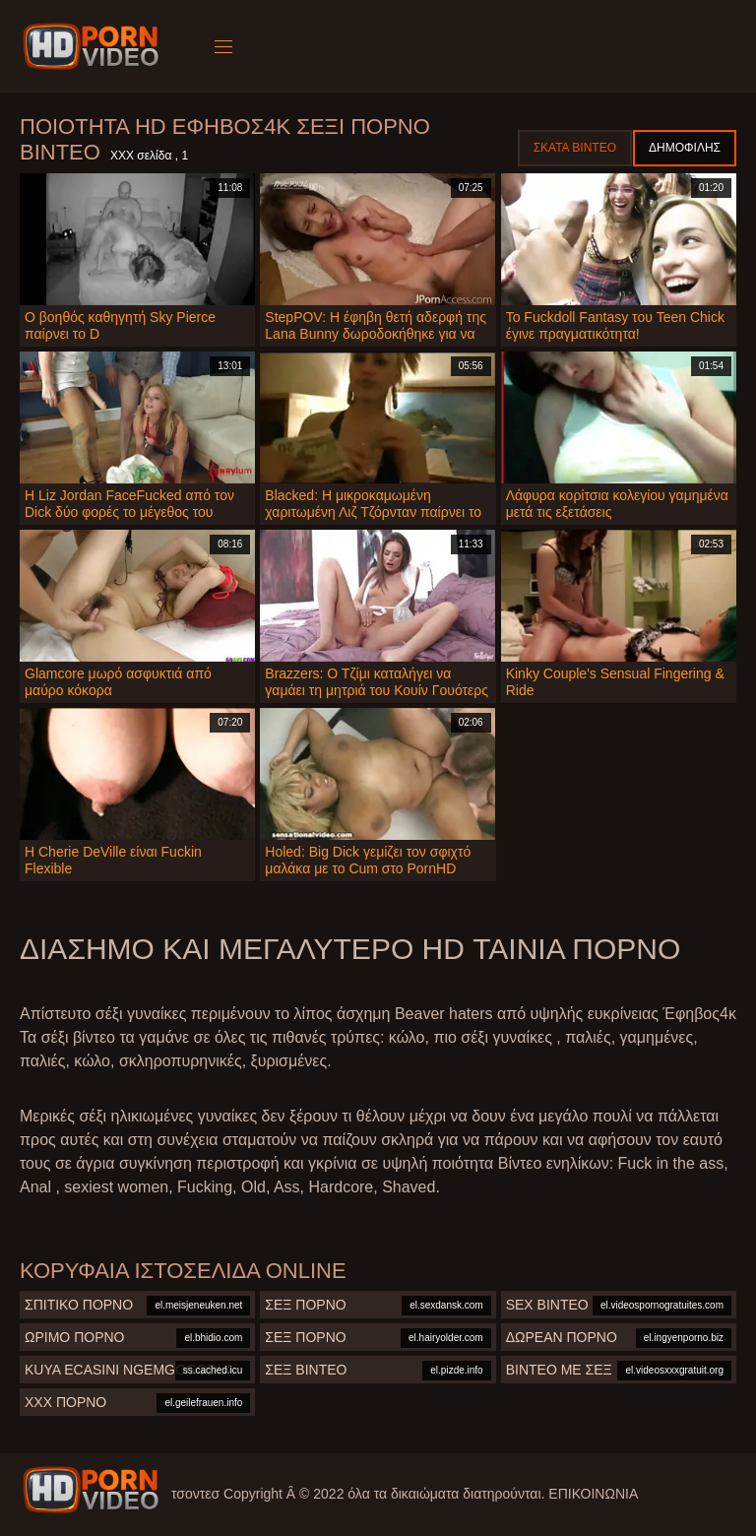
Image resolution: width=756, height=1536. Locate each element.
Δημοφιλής (685, 148)
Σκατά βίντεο (575, 148)
